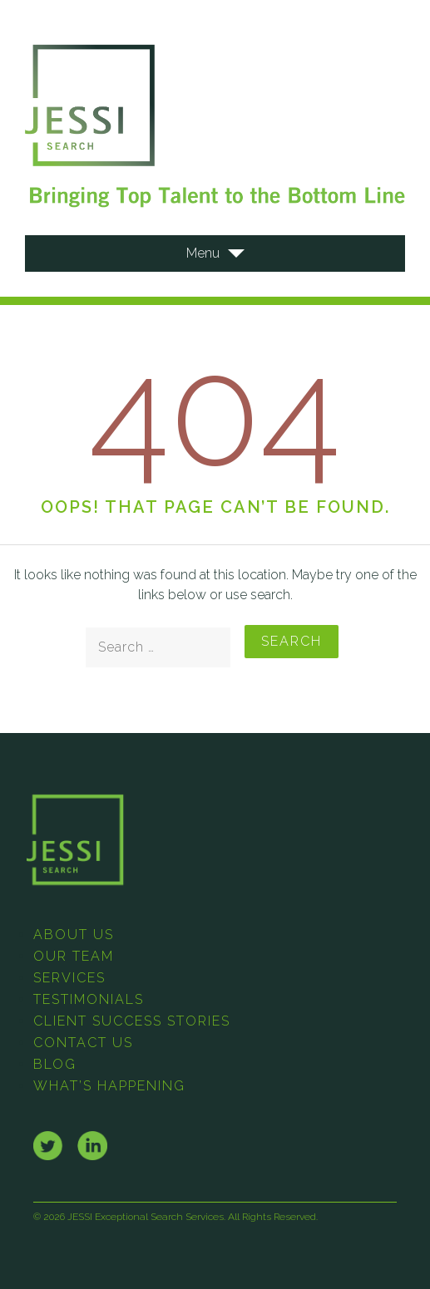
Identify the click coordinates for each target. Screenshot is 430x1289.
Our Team (73, 956)
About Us (73, 934)
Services (69, 978)
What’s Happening (109, 1086)
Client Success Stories (131, 1021)
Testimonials (88, 999)
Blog (55, 1064)
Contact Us (83, 1042)
